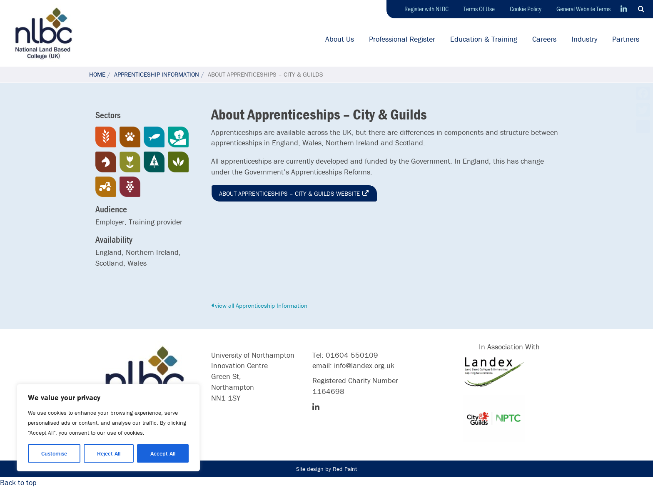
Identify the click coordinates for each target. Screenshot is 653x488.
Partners (625, 39)
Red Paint (345, 469)
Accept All (162, 453)
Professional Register (402, 39)
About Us (339, 39)
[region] (108, 427)
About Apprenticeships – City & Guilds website (294, 193)
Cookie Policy (525, 9)
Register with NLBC (426, 9)
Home (97, 74)
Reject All (108, 453)
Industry (584, 39)
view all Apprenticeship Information (259, 305)
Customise (54, 453)
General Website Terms (583, 9)
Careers (544, 39)
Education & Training (483, 39)
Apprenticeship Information (156, 74)
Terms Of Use (479, 9)
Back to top (18, 482)
